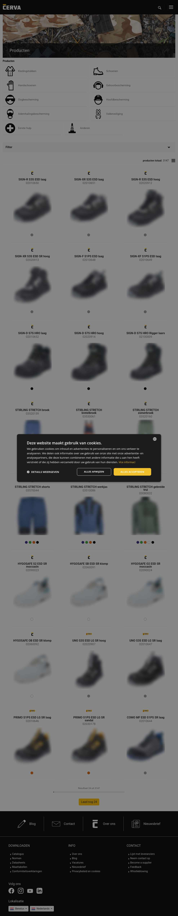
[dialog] (89, 458)
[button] (43, 471)
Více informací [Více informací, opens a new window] (128, 462)
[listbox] (155, 438)
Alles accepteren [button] (131, 471)
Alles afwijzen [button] (92, 471)
